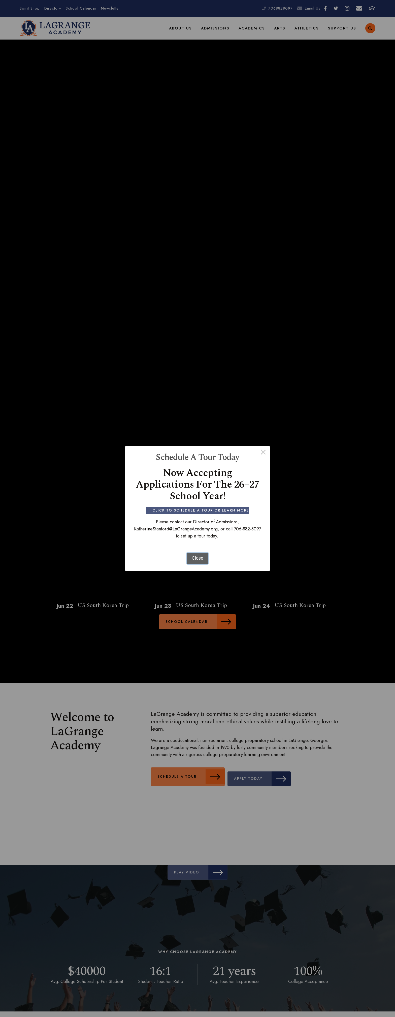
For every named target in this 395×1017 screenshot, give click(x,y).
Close (197, 558)
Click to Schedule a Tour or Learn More (202, 510)
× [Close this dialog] (263, 453)
